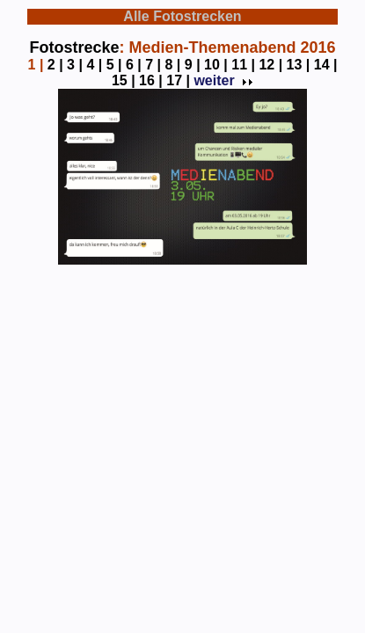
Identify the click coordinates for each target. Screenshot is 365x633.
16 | (151, 80)
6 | (134, 64)
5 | (114, 64)
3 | (75, 64)
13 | (298, 64)
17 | (178, 80)
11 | (243, 64)
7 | (153, 64)
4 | (94, 64)
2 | (55, 64)
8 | (173, 64)
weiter (221, 80)
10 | (216, 64)
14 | (326, 64)
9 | (193, 64)
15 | (123, 80)
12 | (270, 64)
